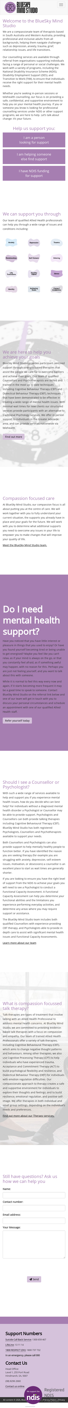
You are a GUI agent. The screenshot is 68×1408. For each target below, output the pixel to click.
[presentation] (30, 1267)
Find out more (13, 436)
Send (34, 1279)
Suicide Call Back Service (18, 1339)
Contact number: (13, 1202)
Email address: (12, 1214)
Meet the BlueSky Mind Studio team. (25, 545)
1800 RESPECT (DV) (15, 1350)
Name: (7, 1189)
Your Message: (11, 1227)
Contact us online (14, 1386)
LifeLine (9, 1344)
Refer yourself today (17, 720)
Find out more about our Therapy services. (28, 1115)
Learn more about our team (19, 943)
